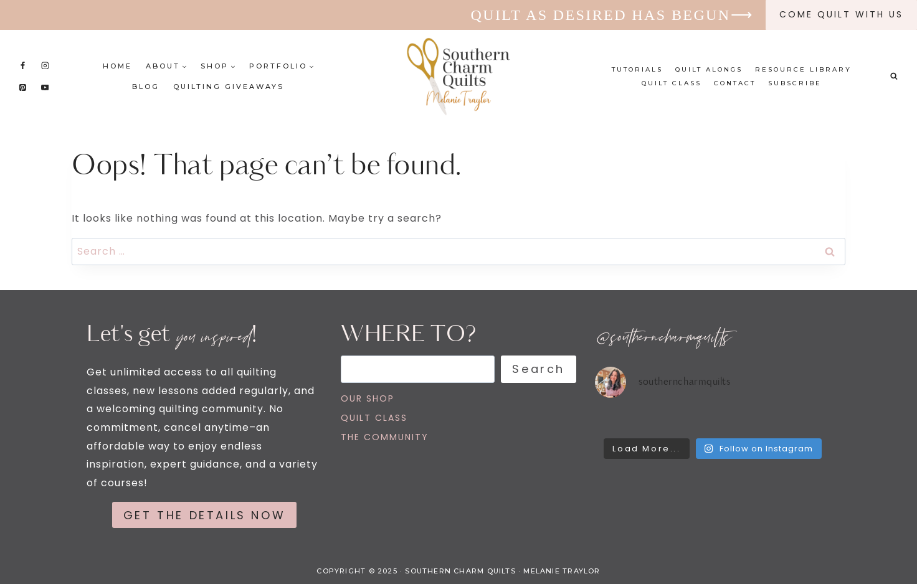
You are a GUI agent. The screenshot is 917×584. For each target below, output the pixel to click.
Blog (145, 86)
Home (117, 66)
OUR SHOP (367, 398)
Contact (735, 83)
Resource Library (803, 69)
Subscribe (795, 83)
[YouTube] (45, 87)
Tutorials (637, 69)
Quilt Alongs (709, 69)
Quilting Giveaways (228, 86)
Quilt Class (671, 83)
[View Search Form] (894, 76)
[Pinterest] (23, 87)
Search (538, 369)
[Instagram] (45, 65)
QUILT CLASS (374, 418)
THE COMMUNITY (385, 437)
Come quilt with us (841, 14)
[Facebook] (23, 65)
